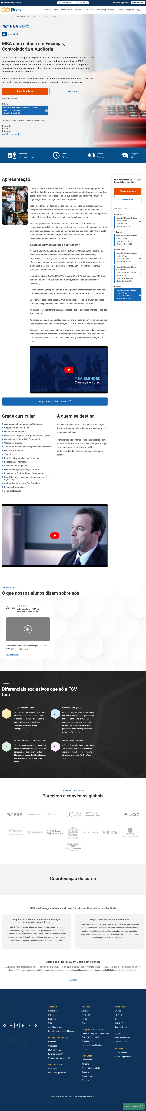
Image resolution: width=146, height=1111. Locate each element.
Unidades (111, 10)
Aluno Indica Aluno (122, 1038)
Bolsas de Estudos (88, 1076)
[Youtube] (10, 1025)
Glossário (85, 1072)
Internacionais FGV (75, 10)
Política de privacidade (90, 1068)
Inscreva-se (72, 91)
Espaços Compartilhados (91, 1045)
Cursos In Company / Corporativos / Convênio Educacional (95, 1035)
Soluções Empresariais (121, 3)
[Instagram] (4, 1025)
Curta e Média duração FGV (59, 1058)
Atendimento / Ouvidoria (11, 3)
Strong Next (129, 10)
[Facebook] (17, 1025)
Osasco (84, 1023)
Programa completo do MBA (55, 401)
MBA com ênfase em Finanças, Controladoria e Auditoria (47, 17)
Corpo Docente (121, 1052)
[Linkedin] (23, 1025)
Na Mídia (118, 1015)
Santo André (86, 1015)
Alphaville (85, 1011)
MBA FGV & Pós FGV (23, 17)
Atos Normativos (55, 1027)
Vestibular (52, 1042)
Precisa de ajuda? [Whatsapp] (133, 1106)
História (51, 1015)
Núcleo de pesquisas (123, 1056)
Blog (116, 1019)
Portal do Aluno (137, 3)
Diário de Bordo (121, 1027)
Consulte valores (25, 91)
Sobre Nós (52, 1011)
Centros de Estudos (123, 1042)
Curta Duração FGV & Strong (95, 10)
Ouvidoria (85, 1064)
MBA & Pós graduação (57, 1073)
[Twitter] (29, 1025)
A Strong (120, 10)
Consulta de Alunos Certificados (62, 1031)
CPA (50, 1023)
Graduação (48, 10)
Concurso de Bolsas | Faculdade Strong (73, 3)
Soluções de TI (87, 1041)
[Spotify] (35, 1025)
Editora (84, 1049)
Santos (84, 1019)
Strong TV (119, 1023)
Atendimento (86, 1060)
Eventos (118, 1011)
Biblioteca (52, 1019)
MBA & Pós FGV (60, 10)
